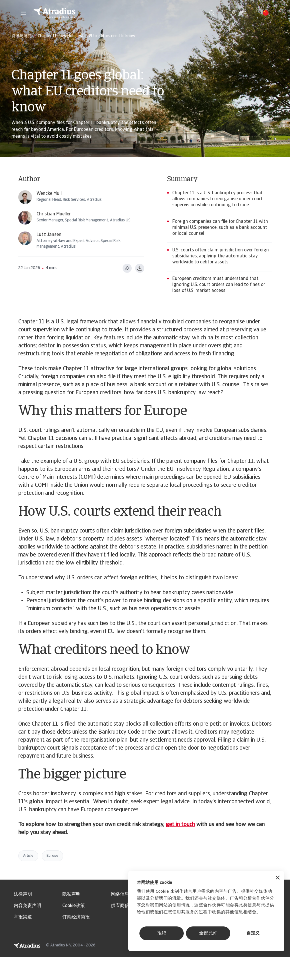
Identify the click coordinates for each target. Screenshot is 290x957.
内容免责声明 (27, 906)
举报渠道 (23, 917)
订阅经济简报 (76, 917)
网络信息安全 (124, 894)
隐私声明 (71, 894)
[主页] (115, 13)
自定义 (253, 933)
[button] (23, 13)
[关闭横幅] (278, 878)
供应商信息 (122, 906)
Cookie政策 (73, 906)
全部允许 (208, 933)
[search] (212, 12)
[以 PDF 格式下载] (139, 268)
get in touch (180, 825)
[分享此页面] (127, 268)
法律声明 (23, 894)
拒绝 (161, 933)
